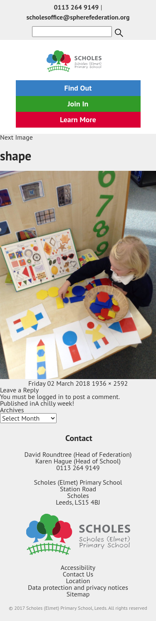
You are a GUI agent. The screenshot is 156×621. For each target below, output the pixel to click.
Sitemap (78, 594)
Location (78, 581)
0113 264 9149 (76, 7)
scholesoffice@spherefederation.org (77, 17)
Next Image (16, 137)
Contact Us (78, 574)
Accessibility (78, 567)
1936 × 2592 (110, 383)
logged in (50, 396)
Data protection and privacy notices (78, 587)
